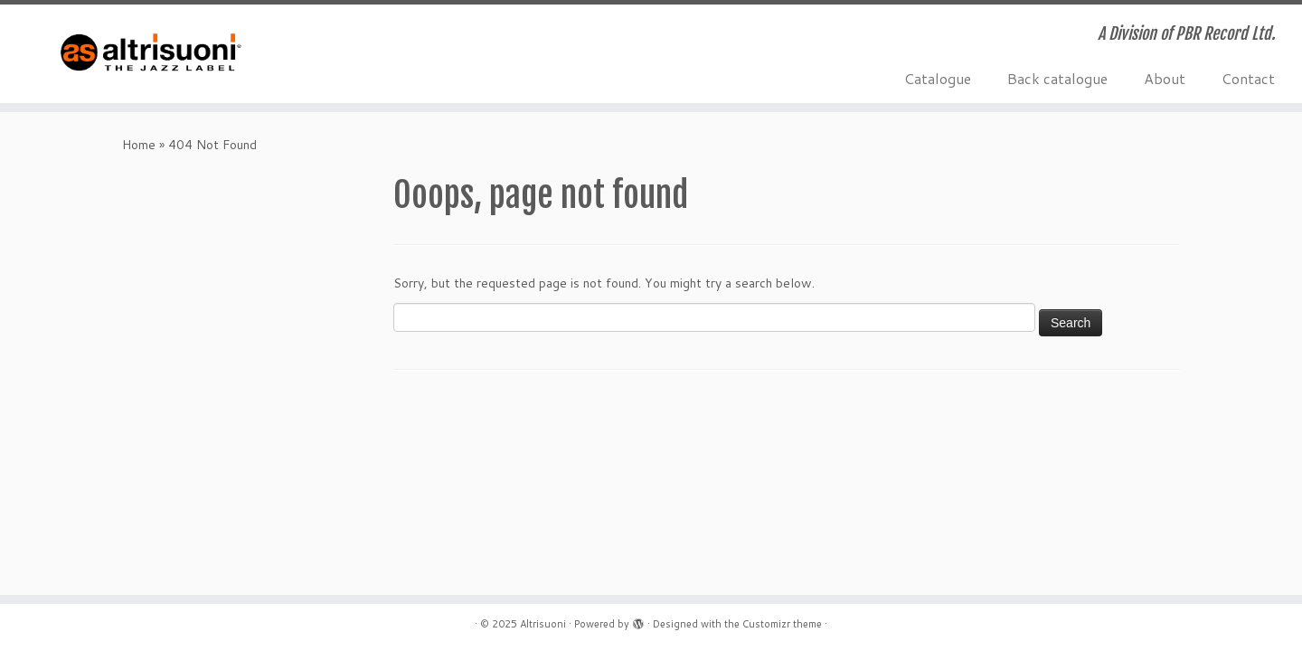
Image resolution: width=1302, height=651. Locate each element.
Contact (1248, 78)
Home (139, 145)
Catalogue (937, 78)
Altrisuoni (543, 624)
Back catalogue (1057, 78)
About (1164, 78)
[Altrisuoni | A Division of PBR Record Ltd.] (150, 54)
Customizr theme (782, 624)
